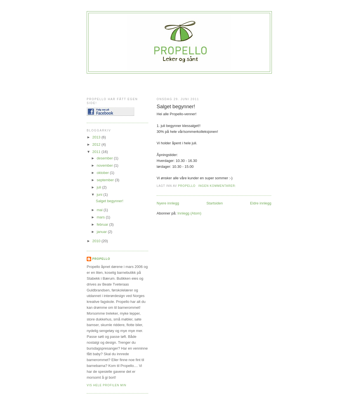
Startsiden (214, 203)
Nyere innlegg (168, 203)
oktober (103, 173)
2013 (97, 137)
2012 (97, 144)
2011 (97, 152)
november (105, 165)
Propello (101, 258)
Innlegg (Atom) (189, 213)
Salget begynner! (176, 106)
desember (105, 158)
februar (103, 224)
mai (100, 210)
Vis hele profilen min (106, 385)
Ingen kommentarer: (217, 185)
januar (102, 232)
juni (100, 194)
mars (101, 217)
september (106, 180)
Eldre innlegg (260, 203)
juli (99, 187)
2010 (97, 241)
